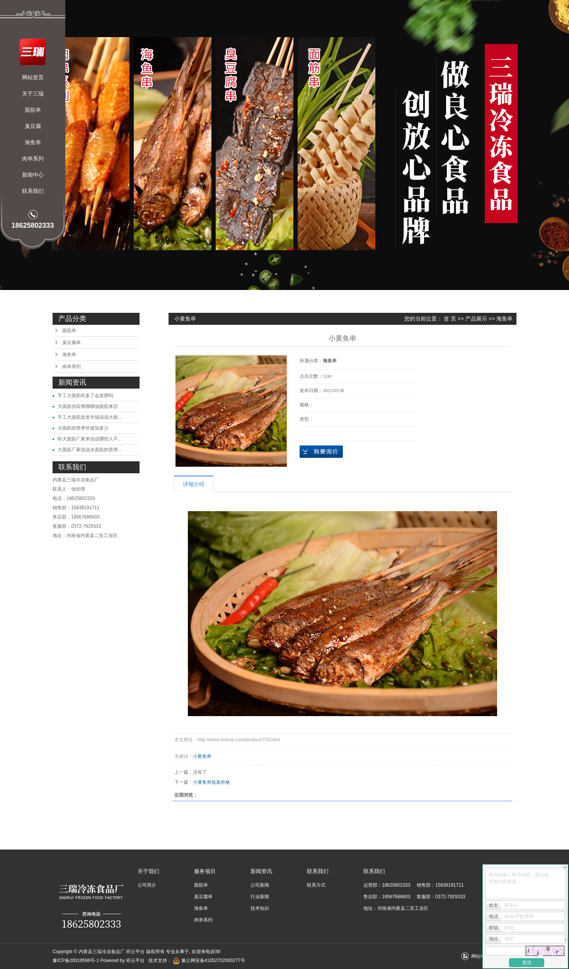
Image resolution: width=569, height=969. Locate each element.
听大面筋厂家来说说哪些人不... (90, 439)
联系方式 (316, 885)
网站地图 (480, 956)
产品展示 (476, 319)
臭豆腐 (33, 126)
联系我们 (33, 191)
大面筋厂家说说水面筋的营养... (90, 449)
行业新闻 (259, 896)
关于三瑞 (33, 93)
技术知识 (259, 908)
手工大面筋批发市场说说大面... (90, 417)
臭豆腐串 (71, 342)
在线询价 (321, 451)
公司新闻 (259, 885)
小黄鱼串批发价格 (211, 782)
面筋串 (33, 110)
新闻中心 (33, 175)
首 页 (450, 319)
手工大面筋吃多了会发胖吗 (85, 395)
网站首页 (33, 77)
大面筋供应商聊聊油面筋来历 (88, 406)
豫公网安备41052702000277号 (209, 960)
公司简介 (147, 885)
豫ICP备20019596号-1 (76, 960)
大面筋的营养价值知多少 (83, 428)
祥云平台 (135, 960)
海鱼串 (33, 142)
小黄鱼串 (202, 756)
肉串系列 (33, 158)
